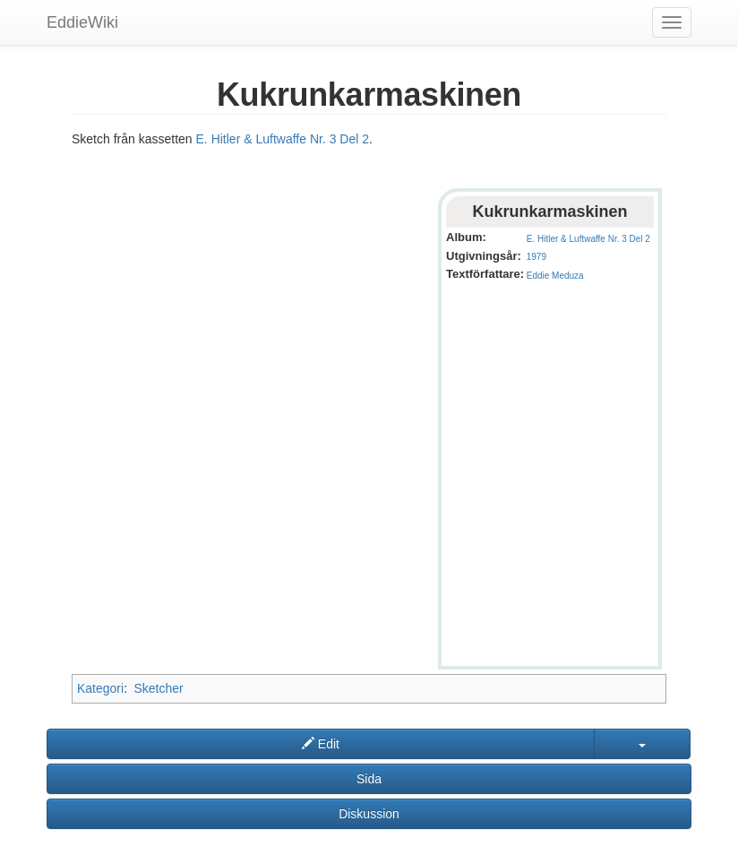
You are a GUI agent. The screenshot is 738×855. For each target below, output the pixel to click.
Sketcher (158, 688)
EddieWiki (82, 22)
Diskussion (369, 814)
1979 (536, 257)
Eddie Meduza (555, 276)
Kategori (100, 688)
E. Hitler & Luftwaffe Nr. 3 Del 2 (283, 139)
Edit (320, 744)
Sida (369, 779)
